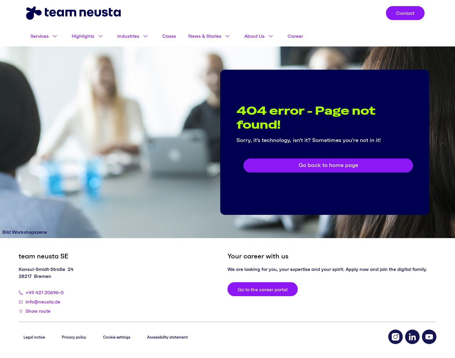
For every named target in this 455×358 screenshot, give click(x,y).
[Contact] (405, 13)
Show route (38, 311)
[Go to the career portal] (263, 289)
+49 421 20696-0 (45, 292)
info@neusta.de (43, 302)
